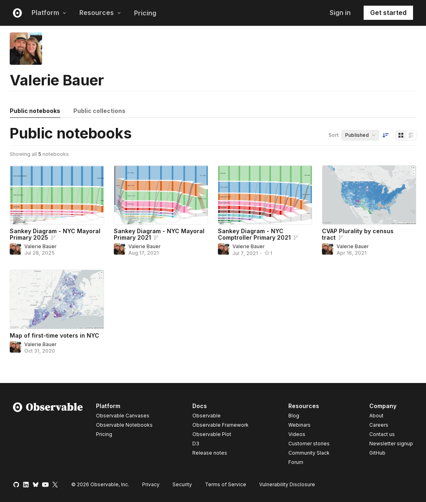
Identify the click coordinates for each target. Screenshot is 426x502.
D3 (195, 443)
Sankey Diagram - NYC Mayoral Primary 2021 (159, 234)
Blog (293, 416)
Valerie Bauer (40, 246)
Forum (295, 462)
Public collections (99, 110)
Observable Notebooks (124, 425)
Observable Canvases (122, 416)
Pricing (145, 13)
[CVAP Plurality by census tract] (369, 195)
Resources (100, 13)
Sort (333, 135)
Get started (388, 13)
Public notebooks (35, 110)
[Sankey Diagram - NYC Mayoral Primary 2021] (161, 195)
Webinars (299, 425)
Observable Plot (211, 434)
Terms (225, 484)
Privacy (151, 484)
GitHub (377, 453)
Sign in (340, 13)
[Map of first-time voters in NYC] (57, 299)
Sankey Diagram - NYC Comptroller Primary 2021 (254, 234)
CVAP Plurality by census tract (358, 234)
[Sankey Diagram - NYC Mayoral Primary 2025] (57, 195)
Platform (49, 13)
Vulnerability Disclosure (287, 484)
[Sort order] (385, 135)
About (376, 416)
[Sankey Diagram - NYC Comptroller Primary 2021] (265, 195)
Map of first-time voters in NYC (54, 335)
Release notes (209, 453)
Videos (296, 434)
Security (182, 484)
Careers (378, 425)
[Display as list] (411, 135)
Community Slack (309, 453)
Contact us (382, 434)
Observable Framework (220, 425)
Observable (206, 416)
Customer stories (309, 443)
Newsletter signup (391, 444)
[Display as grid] (401, 135)
